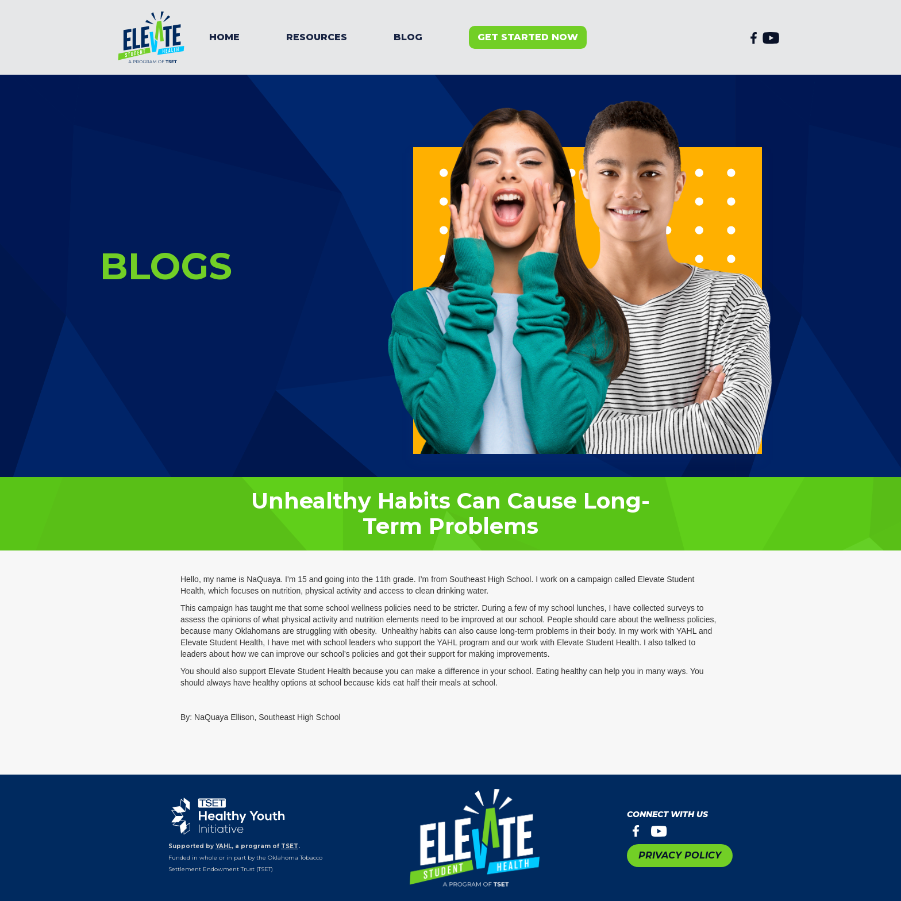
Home (224, 37)
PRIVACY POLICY (679, 855)
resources (316, 37)
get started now (528, 37)
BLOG (408, 37)
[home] (151, 37)
